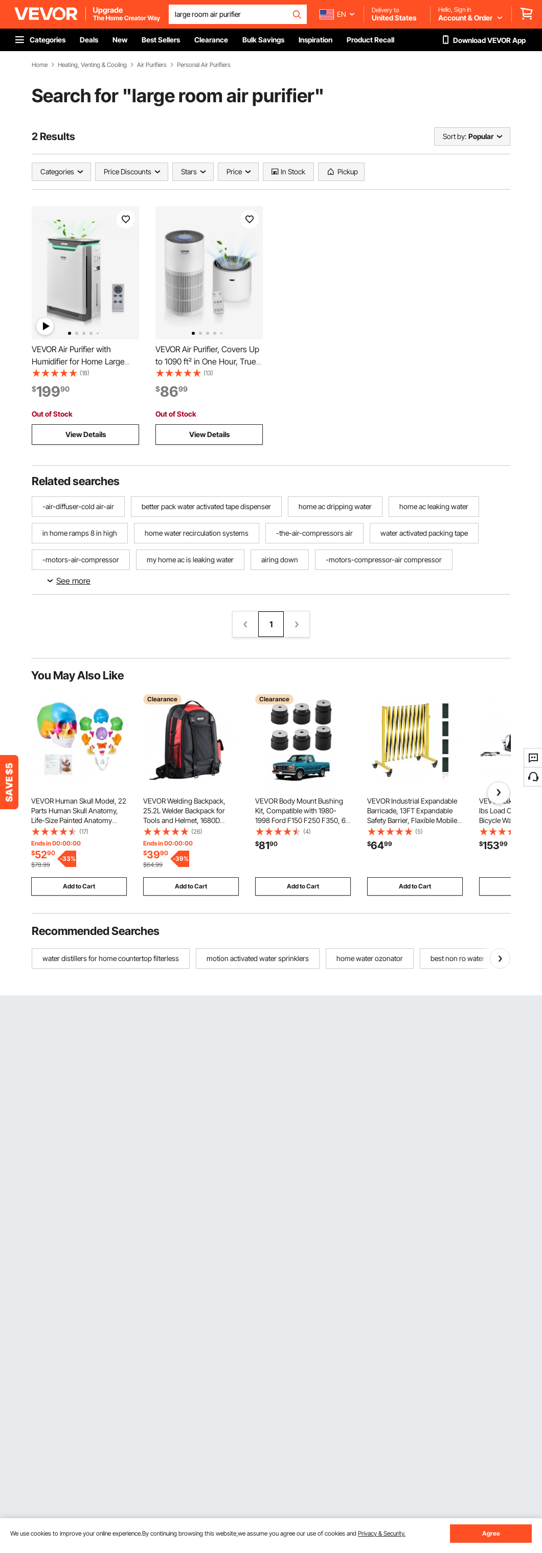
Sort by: (454, 136)
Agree (491, 1533)
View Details (85, 434)
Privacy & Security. (381, 1533)
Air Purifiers (152, 64)
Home (40, 64)
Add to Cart (79, 886)
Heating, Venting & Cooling (92, 64)
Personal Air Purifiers (204, 64)
